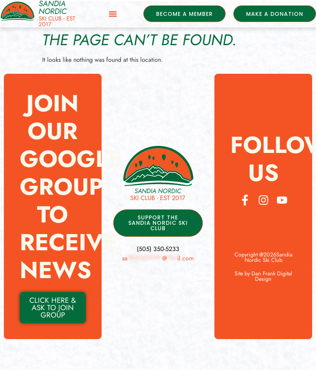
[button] (110, 13)
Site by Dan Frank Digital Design (263, 276)
